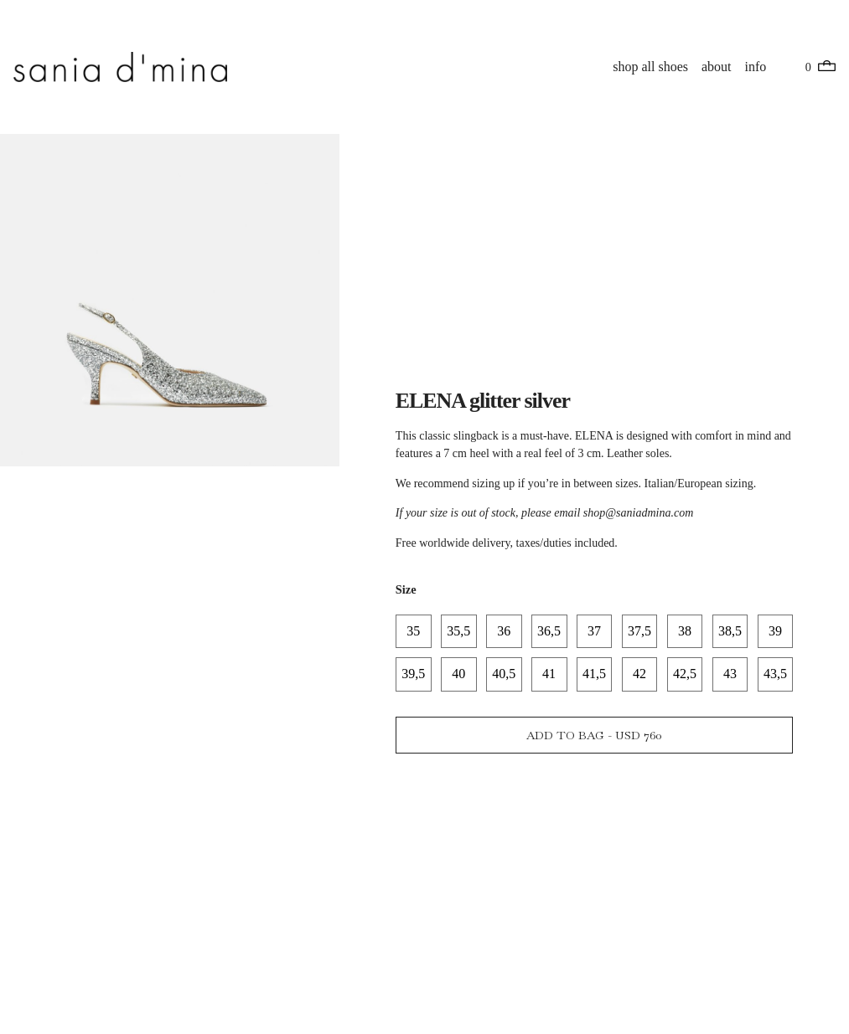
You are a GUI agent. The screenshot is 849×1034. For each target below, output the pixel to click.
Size (406, 588)
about (716, 66)
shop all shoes (651, 66)
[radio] (414, 631)
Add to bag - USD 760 (594, 735)
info (756, 66)
